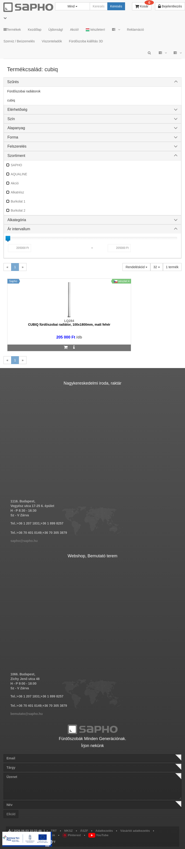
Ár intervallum (18, 229)
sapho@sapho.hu (24, 541)
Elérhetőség (17, 110)
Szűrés (13, 82)
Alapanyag (16, 128)
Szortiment (16, 156)
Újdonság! (55, 29)
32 (156, 267)
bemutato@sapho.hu (26, 714)
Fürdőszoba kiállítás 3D (86, 41)
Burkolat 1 (18, 201)
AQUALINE (19, 174)
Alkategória (16, 220)
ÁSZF (84, 830)
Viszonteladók (52, 41)
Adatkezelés (104, 830)
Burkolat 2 (18, 210)
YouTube (98, 835)
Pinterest (72, 835)
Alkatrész (17, 192)
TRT (54, 830)
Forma (12, 137)
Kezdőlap (34, 29)
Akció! (74, 29)
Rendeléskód (136, 267)
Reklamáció (135, 29)
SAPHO (16, 165)
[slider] (8, 238)
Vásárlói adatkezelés (135, 830)
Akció (15, 183)
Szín (11, 119)
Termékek (12, 29)
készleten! (95, 30)
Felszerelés (16, 146)
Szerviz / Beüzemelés (19, 41)
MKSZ (68, 830)
